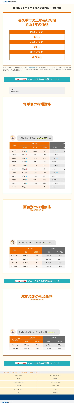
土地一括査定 (15, 4)
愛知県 (31, 4)
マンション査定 (37, 379)
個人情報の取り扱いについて (24, 377)
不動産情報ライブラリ (33, 70)
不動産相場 (26, 379)
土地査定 (62, 379)
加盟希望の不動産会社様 (62, 377)
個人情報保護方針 (8, 377)
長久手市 (37, 4)
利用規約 (38, 377)
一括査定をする (17, 381)
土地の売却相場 (24, 4)
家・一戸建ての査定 (50, 379)
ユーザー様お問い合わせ (12, 379)
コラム (7, 381)
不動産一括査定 (6, 4)
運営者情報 (48, 377)
